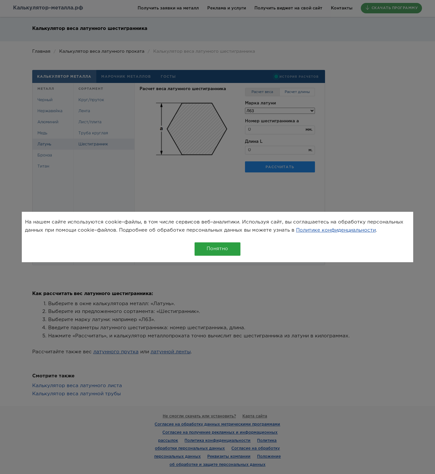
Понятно (217, 249)
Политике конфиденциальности (336, 230)
